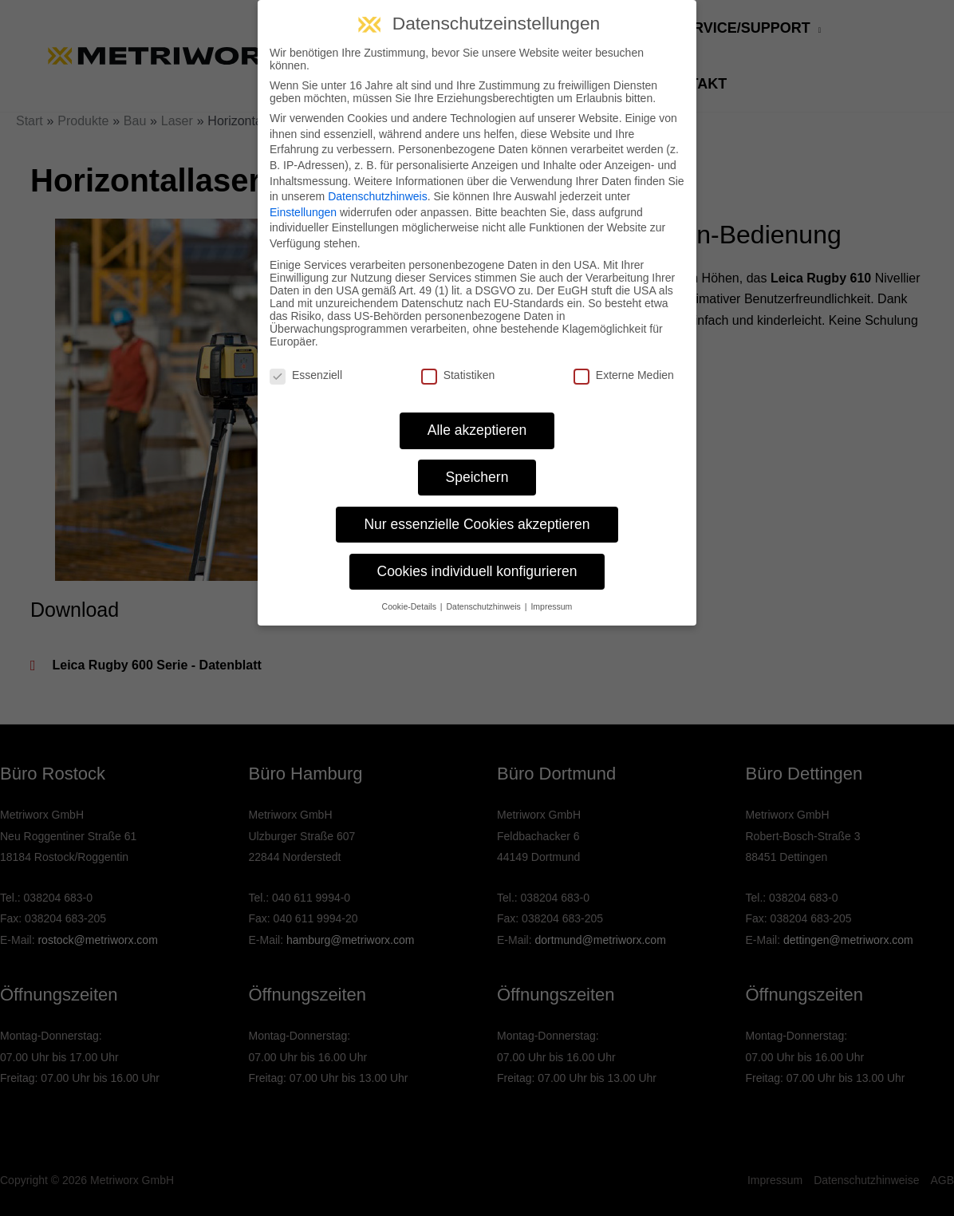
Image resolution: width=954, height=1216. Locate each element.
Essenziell (306, 375)
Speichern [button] (477, 477)
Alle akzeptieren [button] (477, 430)
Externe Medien (624, 375)
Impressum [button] (551, 606)
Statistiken (458, 375)
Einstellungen (303, 212)
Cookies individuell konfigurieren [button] (477, 571)
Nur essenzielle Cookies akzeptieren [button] (476, 524)
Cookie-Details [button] (410, 606)
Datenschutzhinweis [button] (484, 606)
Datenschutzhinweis (378, 196)
